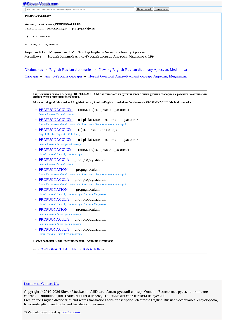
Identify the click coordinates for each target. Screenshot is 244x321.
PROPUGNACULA (54, 159)
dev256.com (70, 312)
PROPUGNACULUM (56, 110)
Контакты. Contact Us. (41, 284)
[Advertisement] (185, 39)
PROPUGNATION (53, 169)
